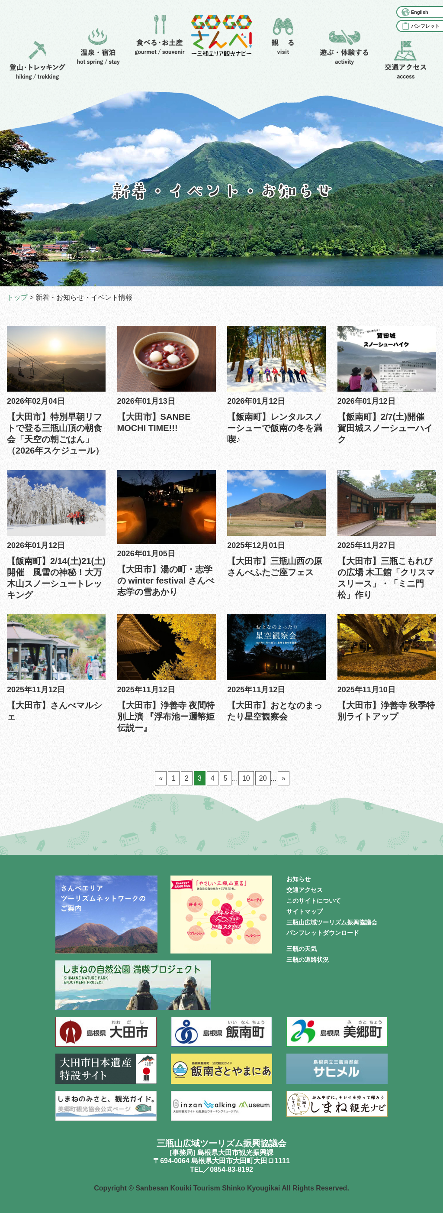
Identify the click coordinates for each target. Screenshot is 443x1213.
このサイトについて (313, 900)
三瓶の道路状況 (307, 959)
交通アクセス (304, 889)
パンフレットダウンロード (322, 932)
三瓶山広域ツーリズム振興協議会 (331, 922)
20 (263, 778)
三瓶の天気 (301, 948)
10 (246, 778)
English (419, 12)
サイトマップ (304, 911)
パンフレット (425, 26)
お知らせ (298, 879)
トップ (17, 297)
